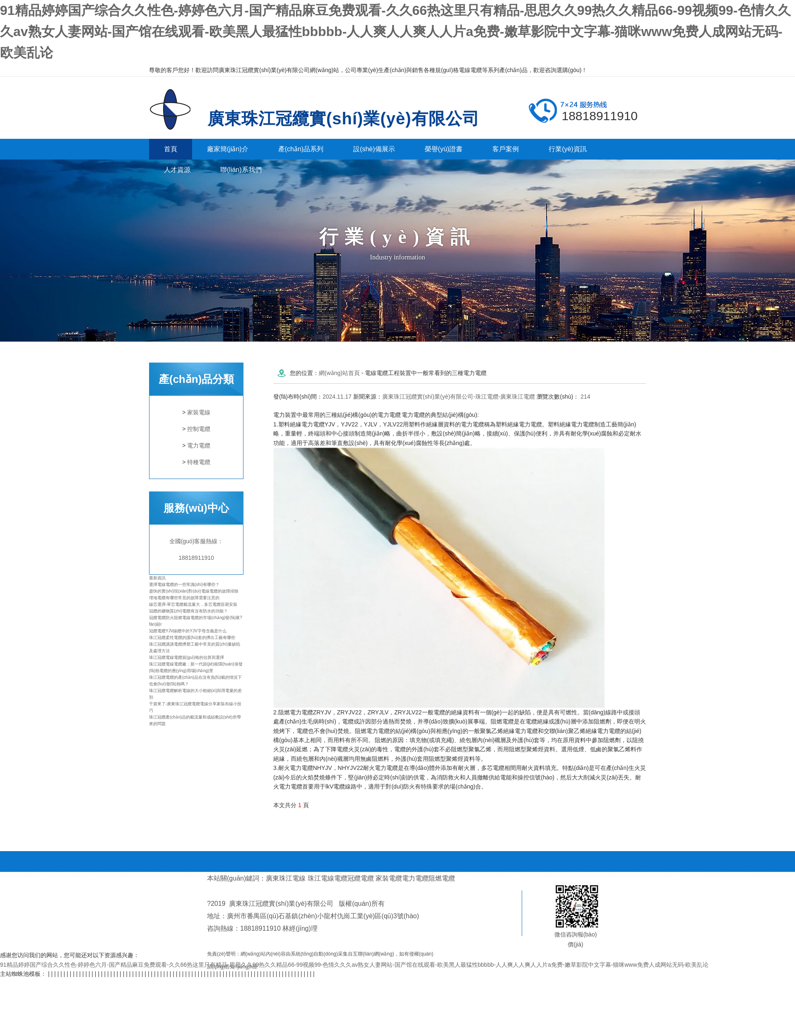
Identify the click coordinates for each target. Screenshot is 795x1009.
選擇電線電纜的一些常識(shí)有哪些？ (184, 584)
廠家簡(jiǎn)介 (227, 148)
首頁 (170, 148)
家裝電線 (198, 412)
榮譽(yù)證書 (444, 148)
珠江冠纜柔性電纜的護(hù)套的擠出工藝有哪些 (192, 637)
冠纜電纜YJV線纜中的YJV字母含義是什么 (187, 631)
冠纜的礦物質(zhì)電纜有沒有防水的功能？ (188, 611)
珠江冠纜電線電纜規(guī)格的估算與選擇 (186, 657)
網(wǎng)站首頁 (339, 373)
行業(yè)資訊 (568, 148)
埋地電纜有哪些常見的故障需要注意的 (184, 597)
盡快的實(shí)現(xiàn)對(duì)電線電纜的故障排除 (193, 591)
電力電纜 (198, 445)
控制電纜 (198, 429)
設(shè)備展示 (374, 148)
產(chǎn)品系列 (300, 148)
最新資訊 (157, 578)
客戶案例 (505, 148)
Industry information (397, 257)
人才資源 (177, 169)
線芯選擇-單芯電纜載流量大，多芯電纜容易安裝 (193, 604)
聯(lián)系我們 (241, 169)
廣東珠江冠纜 (176, 109)
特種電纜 (198, 462)
